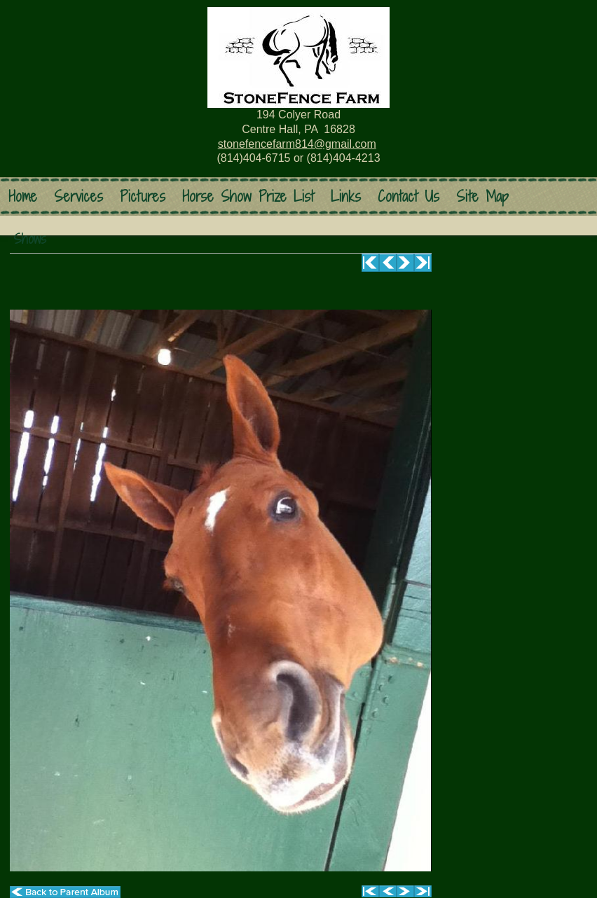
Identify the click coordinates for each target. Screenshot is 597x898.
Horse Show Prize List (248, 196)
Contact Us (408, 196)
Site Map (482, 196)
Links (346, 196)
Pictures (142, 196)
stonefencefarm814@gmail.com (297, 144)
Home (22, 196)
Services (78, 196)
